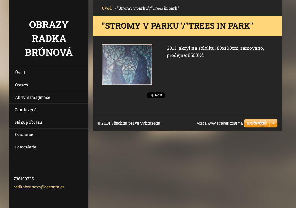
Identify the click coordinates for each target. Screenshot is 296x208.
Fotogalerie (25, 147)
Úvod (20, 72)
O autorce (24, 134)
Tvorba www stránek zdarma (219, 123)
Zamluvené (25, 109)
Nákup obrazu (28, 122)
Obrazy (21, 85)
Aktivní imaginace (32, 97)
